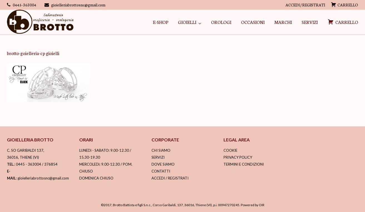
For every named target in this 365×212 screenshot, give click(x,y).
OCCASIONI (253, 22)
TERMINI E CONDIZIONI (244, 164)
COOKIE (230, 150)
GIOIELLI (187, 22)
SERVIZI (310, 22)
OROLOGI (221, 22)
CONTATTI (161, 171)
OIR (261, 205)
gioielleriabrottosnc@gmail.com (78, 5)
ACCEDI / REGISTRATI (305, 5)
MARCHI (283, 22)
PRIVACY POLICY (238, 157)
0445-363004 (24, 5)
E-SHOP (160, 22)
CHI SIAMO (161, 150)
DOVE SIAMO (163, 164)
